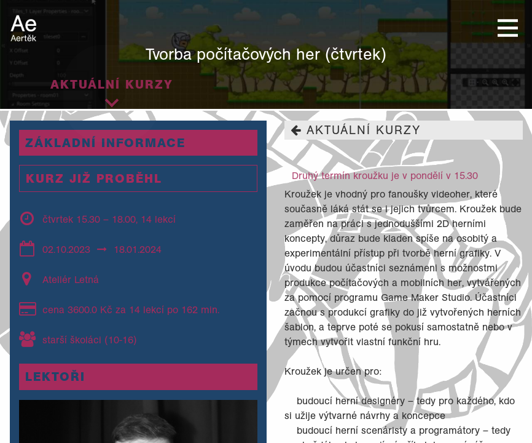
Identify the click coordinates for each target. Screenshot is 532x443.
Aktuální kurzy (111, 84)
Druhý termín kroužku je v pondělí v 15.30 (385, 175)
